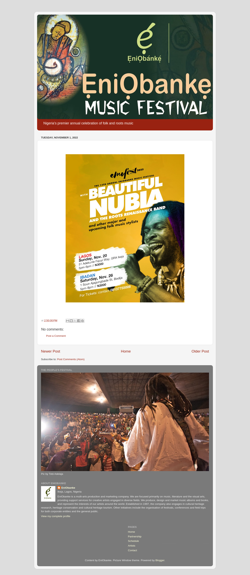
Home (126, 351)
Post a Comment (56, 335)
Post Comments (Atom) (71, 359)
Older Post (200, 351)
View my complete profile (55, 516)
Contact (132, 550)
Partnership (134, 536)
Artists (131, 545)
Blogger (159, 560)
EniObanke (68, 487)
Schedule (133, 541)
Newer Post (50, 351)
